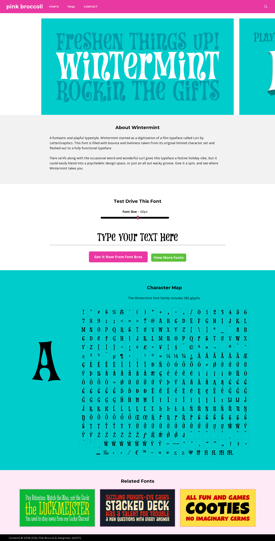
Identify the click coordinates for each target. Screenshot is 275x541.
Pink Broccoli (24, 6)
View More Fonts (169, 257)
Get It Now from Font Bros (118, 256)
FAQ (71, 6)
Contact (91, 6)
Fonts (54, 6)
